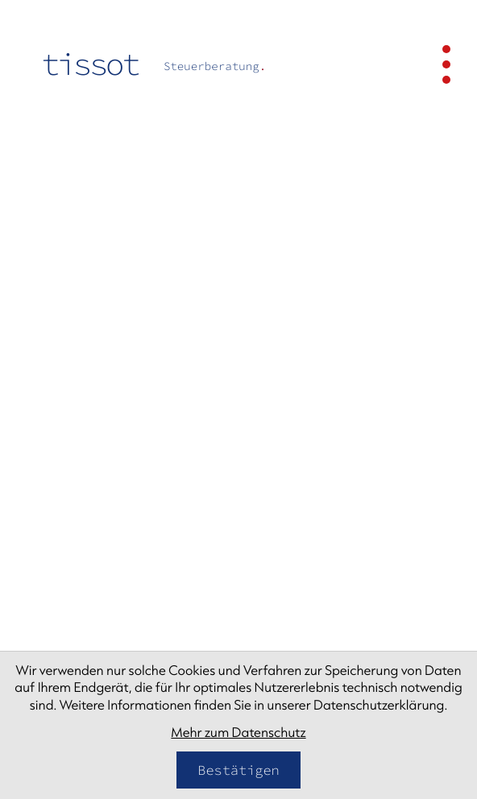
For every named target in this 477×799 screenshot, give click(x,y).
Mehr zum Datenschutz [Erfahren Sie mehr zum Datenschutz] (238, 732)
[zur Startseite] (153, 65)
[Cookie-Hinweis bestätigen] (238, 770)
